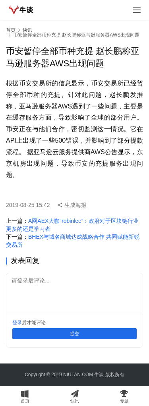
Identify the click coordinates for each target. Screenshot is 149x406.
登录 (17, 322)
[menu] (136, 10)
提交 (74, 333)
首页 (10, 30)
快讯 (27, 30)
